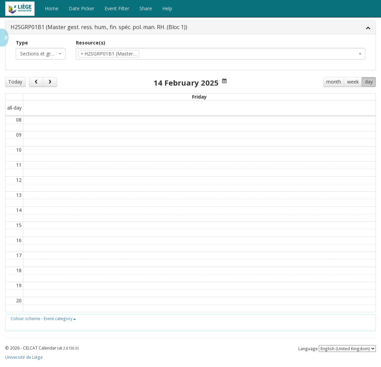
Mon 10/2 (48, 96)
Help (167, 8)
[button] (43, 318)
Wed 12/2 (149, 96)
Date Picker (81, 8)
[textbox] (151, 53)
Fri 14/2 (249, 96)
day (369, 81)
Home (51, 8)
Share (145, 8)
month (333, 81)
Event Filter (117, 8)
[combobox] (41, 54)
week (353, 81)
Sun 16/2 (350, 96)
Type (22, 42)
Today (15, 81)
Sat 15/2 (300, 96)
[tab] (190, 27)
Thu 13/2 (199, 96)
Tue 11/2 (98, 96)
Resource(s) (90, 42)
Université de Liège (24, 357)
